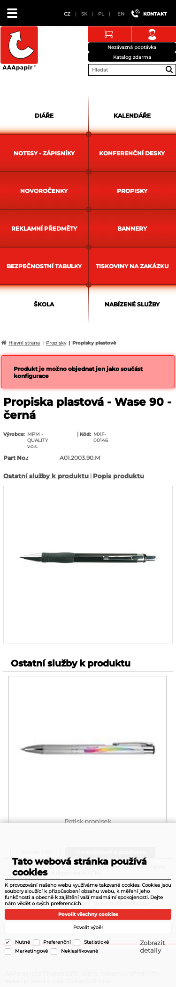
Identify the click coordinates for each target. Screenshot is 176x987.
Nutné (22, 942)
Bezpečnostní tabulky (44, 266)
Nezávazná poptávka (131, 47)
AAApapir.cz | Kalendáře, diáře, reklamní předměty (19, 48)
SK (84, 14)
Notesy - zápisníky (44, 153)
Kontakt (155, 14)
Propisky (132, 190)
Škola (44, 304)
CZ (67, 14)
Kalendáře (132, 115)
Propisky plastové (94, 343)
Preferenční (57, 942)
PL (101, 14)
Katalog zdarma (132, 57)
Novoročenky (44, 190)
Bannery (132, 228)
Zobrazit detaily (152, 946)
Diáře (44, 115)
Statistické (96, 942)
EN (120, 14)
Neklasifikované (79, 951)
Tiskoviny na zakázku (132, 266)
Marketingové (31, 951)
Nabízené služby (132, 304)
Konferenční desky (132, 153)
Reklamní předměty (44, 228)
